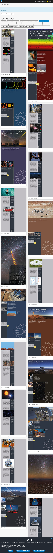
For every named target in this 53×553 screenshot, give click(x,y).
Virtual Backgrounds (19, 26)
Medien (23, 23)
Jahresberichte (10, 21)
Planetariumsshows (13, 24)
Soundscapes (4, 26)
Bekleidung (22, 21)
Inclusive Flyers (8, 23)
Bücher (17, 21)
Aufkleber (10, 26)
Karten (19, 23)
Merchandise (29, 23)
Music (44, 23)
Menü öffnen (5, 4)
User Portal (43, 1)
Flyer (2, 23)
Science (38, 1)
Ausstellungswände (44, 21)
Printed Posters (29, 24)
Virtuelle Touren (29, 26)
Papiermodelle (4, 24)
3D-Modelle (3, 21)
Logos (14, 23)
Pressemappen (46, 24)
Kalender (36, 21)
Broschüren (29, 21)
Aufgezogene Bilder (37, 23)
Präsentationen (38, 24)
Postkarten (22, 24)
